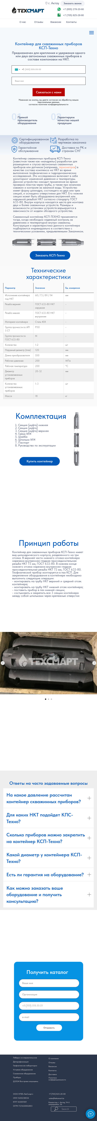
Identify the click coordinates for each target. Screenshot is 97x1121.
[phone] (49, 1006)
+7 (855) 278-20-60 (73, 9)
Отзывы (38, 22)
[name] (49, 81)
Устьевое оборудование (23, 1070)
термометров (67, 167)
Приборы (17, 1077)
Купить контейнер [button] (40, 461)
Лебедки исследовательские (25, 1058)
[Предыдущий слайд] (3, 663)
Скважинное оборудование (24, 1073)
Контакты (71, 22)
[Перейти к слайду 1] (45, 699)
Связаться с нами (48, 92)
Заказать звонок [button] (73, 3)
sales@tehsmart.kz (56, 1098)
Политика (52, 1078)
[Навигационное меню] (91, 32)
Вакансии (55, 22)
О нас (22, 22)
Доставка (52, 1074)
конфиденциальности (57, 1080)
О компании (53, 1058)
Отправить (49, 1027)
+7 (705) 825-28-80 (73, 15)
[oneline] (49, 994)
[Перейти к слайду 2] (48, 699)
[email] (49, 1017)
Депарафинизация (21, 1062)
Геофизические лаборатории (25, 1065)
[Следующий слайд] (94, 663)
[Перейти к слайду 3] (51, 699)
